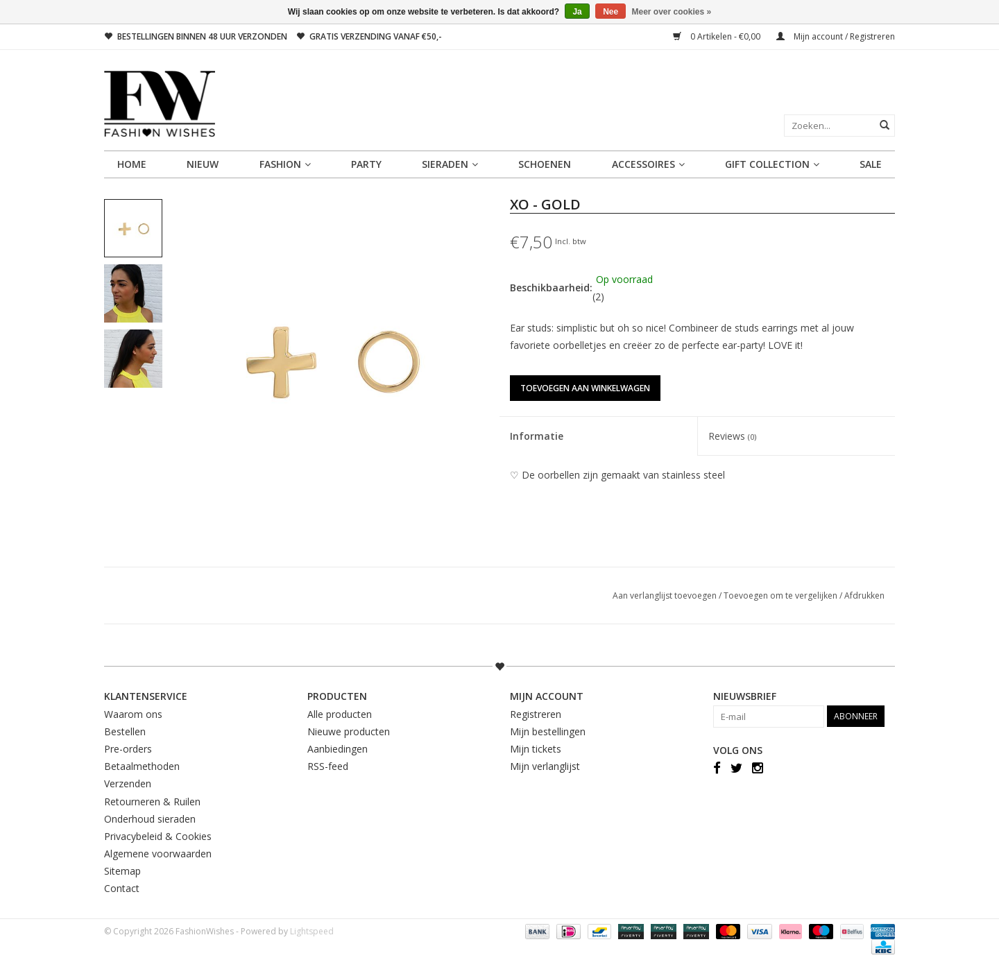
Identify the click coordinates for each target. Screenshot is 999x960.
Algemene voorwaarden (158, 853)
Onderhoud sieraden (150, 818)
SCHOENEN (544, 164)
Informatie (536, 436)
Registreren (535, 714)
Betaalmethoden (142, 766)
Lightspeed (312, 931)
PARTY (366, 164)
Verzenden (127, 783)
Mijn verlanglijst (545, 766)
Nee (610, 12)
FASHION (285, 164)
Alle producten (339, 714)
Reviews (732, 436)
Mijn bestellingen (548, 731)
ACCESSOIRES (648, 164)
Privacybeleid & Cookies (158, 836)
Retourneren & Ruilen (152, 801)
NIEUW (203, 164)
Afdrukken (864, 595)
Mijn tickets (535, 748)
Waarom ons (133, 714)
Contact (121, 888)
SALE (871, 164)
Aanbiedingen (337, 748)
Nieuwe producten (348, 731)
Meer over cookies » (672, 12)
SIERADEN (450, 164)
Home (131, 164)
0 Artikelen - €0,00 (717, 36)
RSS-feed (327, 766)
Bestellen (125, 731)
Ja (576, 12)
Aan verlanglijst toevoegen (666, 595)
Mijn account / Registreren (835, 36)
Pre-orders (128, 748)
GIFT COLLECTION (772, 164)
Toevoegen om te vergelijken (781, 595)
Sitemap (122, 870)
